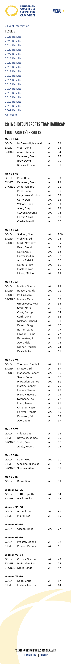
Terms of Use (30, 655)
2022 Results (13, 54)
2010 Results (13, 106)
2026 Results (13, 36)
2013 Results (13, 93)
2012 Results (13, 97)
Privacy (44, 655)
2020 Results (13, 62)
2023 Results (13, 49)
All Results (11, 114)
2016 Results (13, 80)
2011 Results (13, 101)
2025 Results (13, 41)
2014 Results (13, 88)
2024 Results (13, 45)
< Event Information (17, 25)
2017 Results (13, 75)
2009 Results (13, 110)
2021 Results (13, 58)
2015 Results (13, 84)
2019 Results (13, 67)
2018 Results (13, 71)
